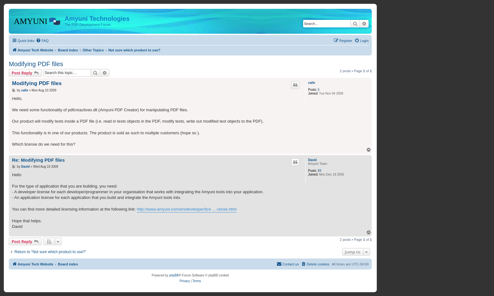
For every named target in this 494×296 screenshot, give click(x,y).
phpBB (174, 275)
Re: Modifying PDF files (38, 160)
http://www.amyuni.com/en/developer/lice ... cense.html (186, 209)
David (312, 160)
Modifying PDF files (36, 64)
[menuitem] (42, 40)
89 (319, 170)
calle (311, 82)
